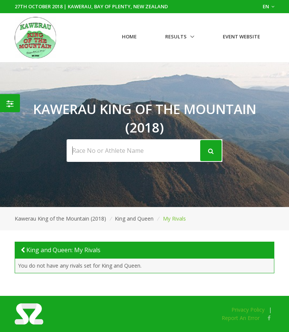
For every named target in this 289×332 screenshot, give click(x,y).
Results (176, 36)
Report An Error (241, 317)
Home (129, 36)
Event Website (241, 36)
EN (268, 6)
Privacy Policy (248, 309)
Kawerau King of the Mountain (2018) (60, 218)
